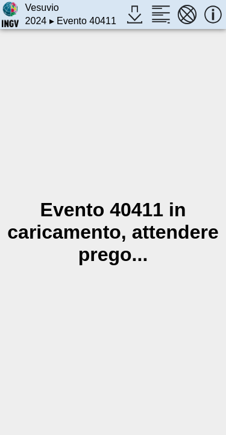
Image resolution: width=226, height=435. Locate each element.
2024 (36, 21)
